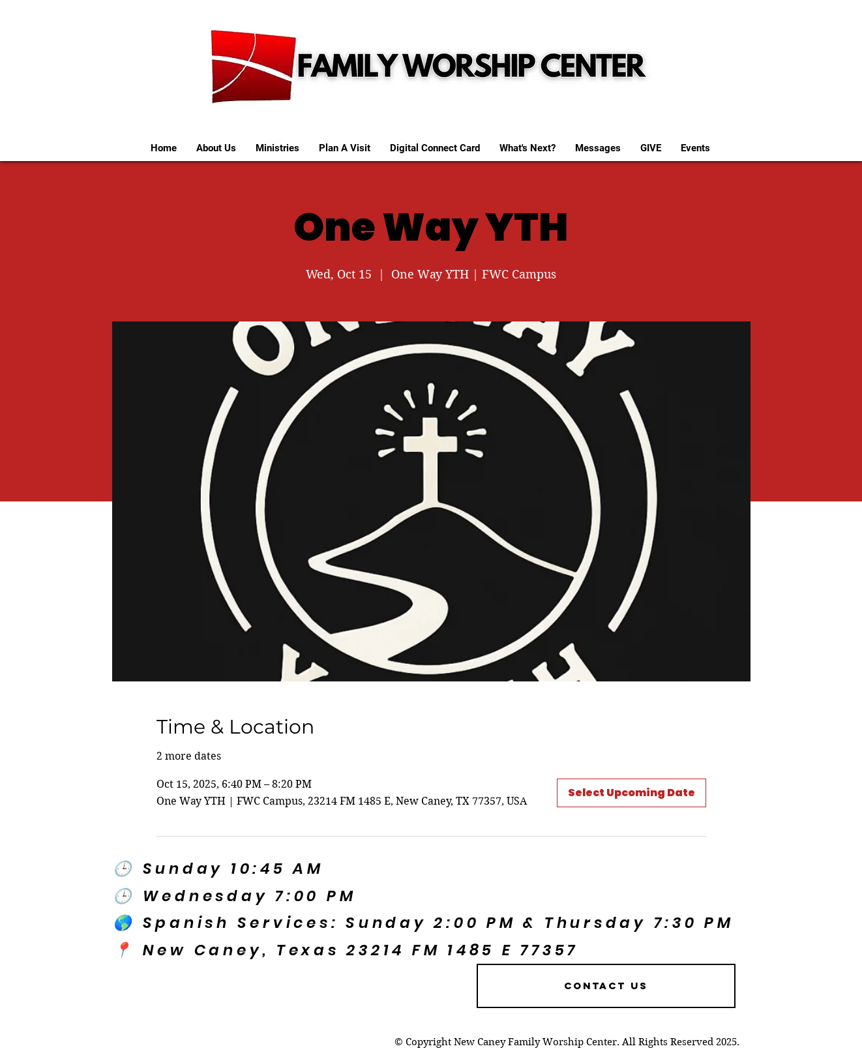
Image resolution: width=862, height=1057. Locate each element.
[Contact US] (606, 986)
